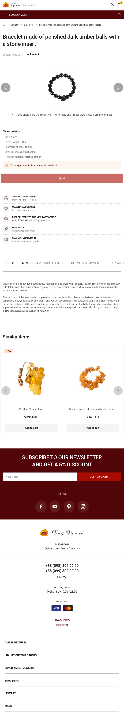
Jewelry (14, 24)
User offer (62, 625)
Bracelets (28, 24)
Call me (62, 578)
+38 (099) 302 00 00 (62, 571)
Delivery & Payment (86, 263)
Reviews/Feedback (49, 263)
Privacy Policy (62, 620)
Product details (15, 263)
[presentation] (5, 87)
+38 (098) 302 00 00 (62, 566)
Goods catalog (15, 15)
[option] (49, 266)
